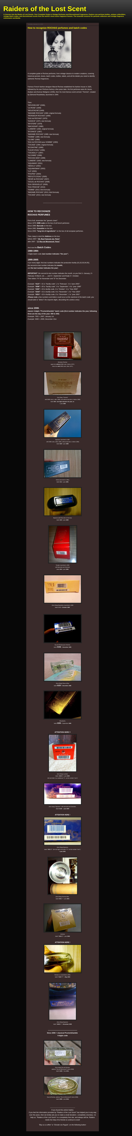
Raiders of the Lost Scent (44, 9)
